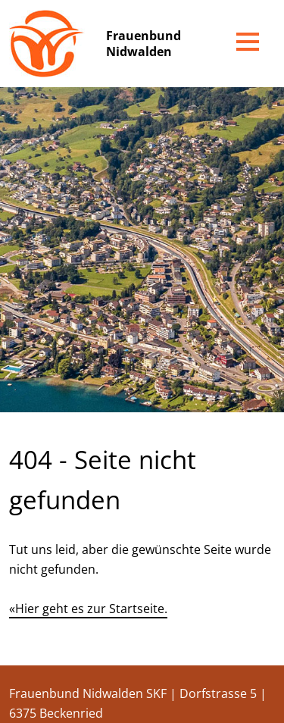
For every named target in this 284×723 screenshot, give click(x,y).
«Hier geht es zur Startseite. (88, 608)
